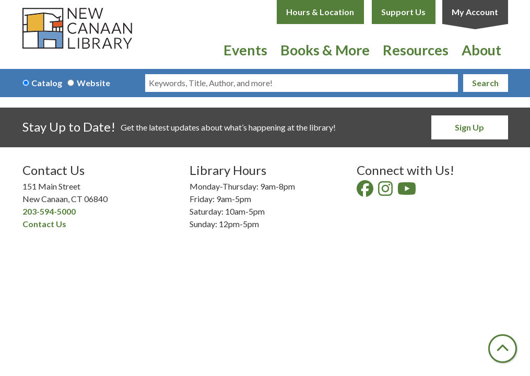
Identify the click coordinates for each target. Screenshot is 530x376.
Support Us (403, 12)
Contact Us (44, 224)
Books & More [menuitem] (325, 49)
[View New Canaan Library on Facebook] (366, 191)
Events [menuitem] (245, 49)
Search (485, 83)
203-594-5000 (49, 211)
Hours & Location (320, 12)
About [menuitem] (481, 49)
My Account (475, 12)
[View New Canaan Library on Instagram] (386, 191)
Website (93, 83)
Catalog (46, 83)
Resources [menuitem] (416, 49)
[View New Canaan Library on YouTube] (407, 191)
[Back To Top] (502, 348)
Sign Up (469, 127)
